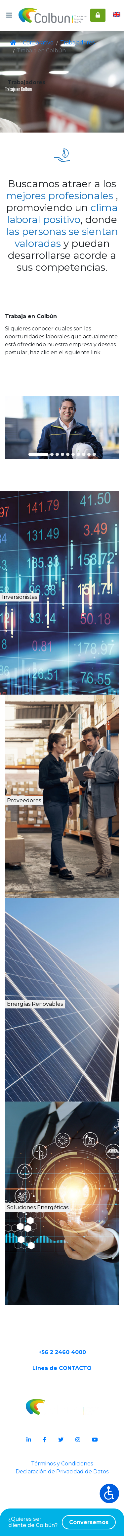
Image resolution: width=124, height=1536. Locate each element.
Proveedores (44, 831)
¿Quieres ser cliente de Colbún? (62, 1522)
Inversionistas (47, 628)
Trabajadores (72, 42)
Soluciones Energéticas (66, 1245)
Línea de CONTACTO (62, 1427)
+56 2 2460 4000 (62, 1406)
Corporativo (37, 42)
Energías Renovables (64, 1035)
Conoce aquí (62, 399)
